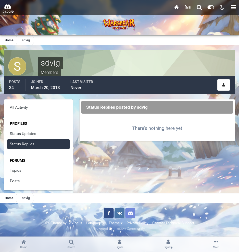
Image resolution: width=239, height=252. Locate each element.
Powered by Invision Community (119, 228)
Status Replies (22, 144)
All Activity (19, 107)
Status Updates (23, 133)
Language (95, 223)
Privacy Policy (137, 223)
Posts (15, 181)
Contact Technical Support (173, 223)
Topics (15, 170)
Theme (116, 223)
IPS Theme (53, 223)
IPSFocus (74, 223)
